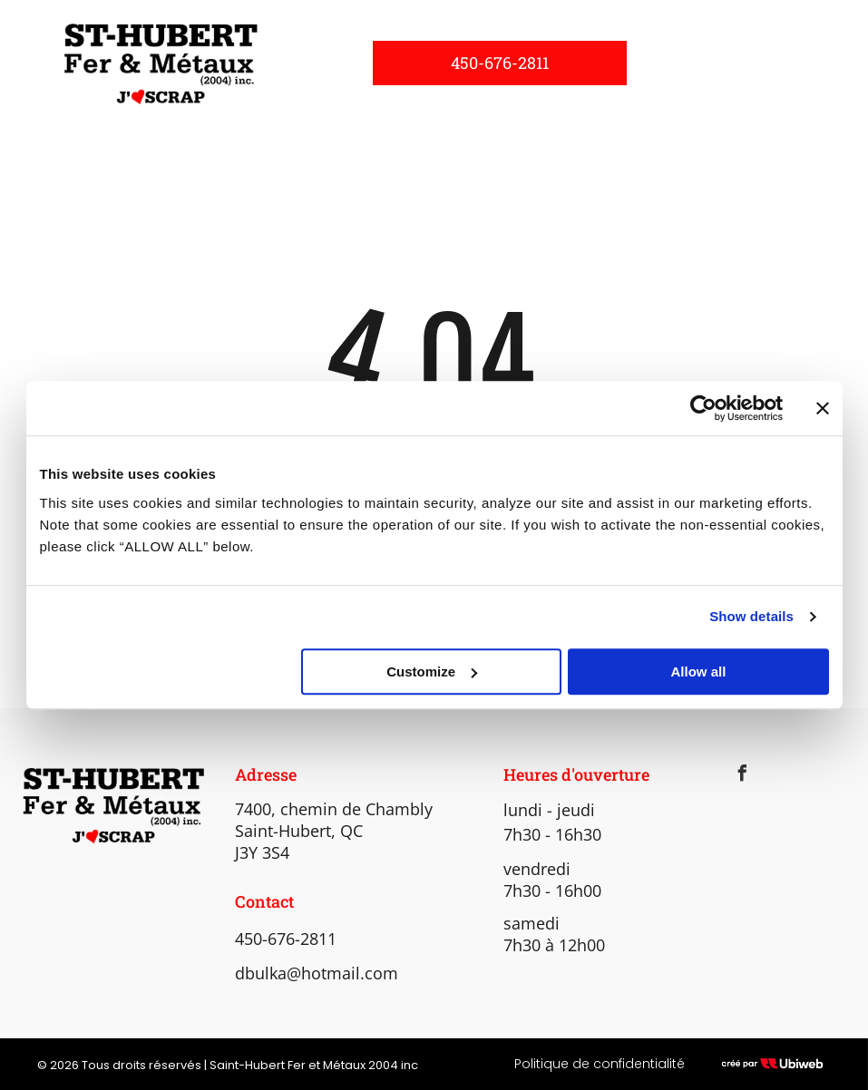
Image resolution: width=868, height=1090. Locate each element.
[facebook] (743, 776)
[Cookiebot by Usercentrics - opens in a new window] (703, 408)
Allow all (699, 671)
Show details (751, 616)
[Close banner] (822, 408)
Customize (431, 671)
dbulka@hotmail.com (316, 973)
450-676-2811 (285, 938)
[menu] (828, 62)
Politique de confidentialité (599, 1064)
